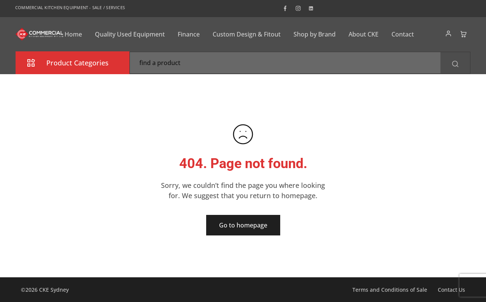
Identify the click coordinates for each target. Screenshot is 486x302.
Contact (402, 34)
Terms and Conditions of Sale (389, 289)
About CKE (364, 34)
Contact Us (451, 289)
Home (73, 34)
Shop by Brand (314, 34)
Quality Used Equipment (130, 34)
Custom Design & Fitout (247, 34)
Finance (189, 34)
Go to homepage (243, 225)
